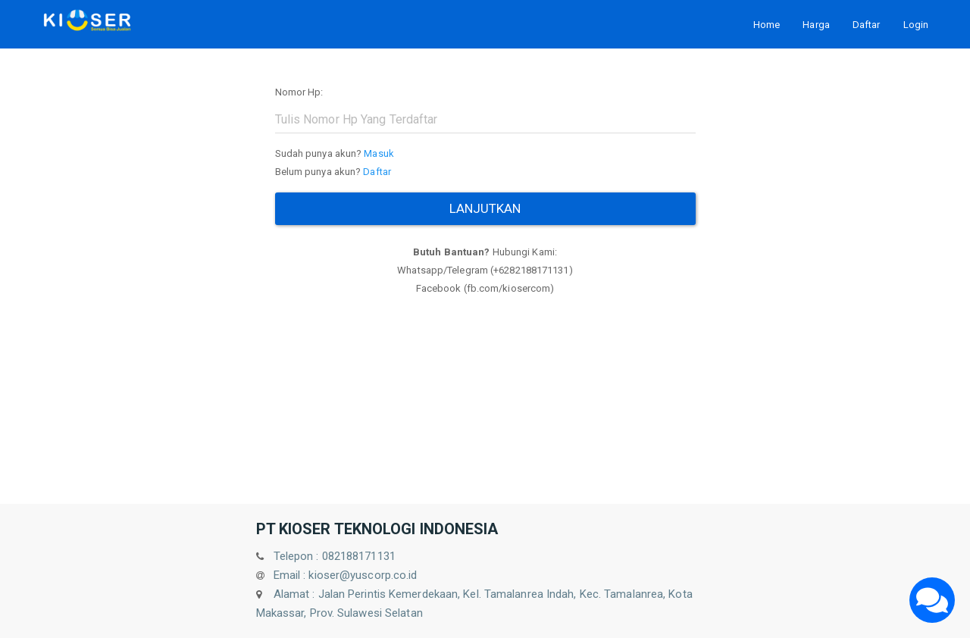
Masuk (379, 153)
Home (766, 24)
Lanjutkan (485, 208)
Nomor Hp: (299, 92)
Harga (816, 24)
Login (916, 24)
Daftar (867, 24)
